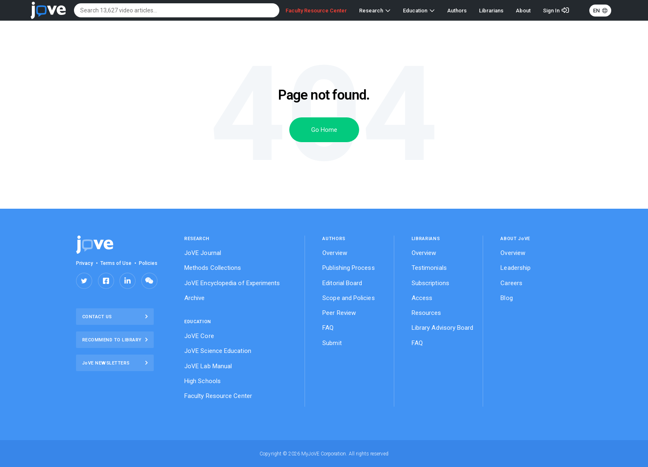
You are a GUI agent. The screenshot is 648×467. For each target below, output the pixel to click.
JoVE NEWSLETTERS (115, 363)
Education (419, 10)
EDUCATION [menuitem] (197, 321)
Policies (148, 263)
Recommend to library (115, 340)
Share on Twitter (84, 281)
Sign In (551, 10)
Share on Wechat (149, 281)
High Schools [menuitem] (202, 381)
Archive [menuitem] (194, 298)
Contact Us (115, 316)
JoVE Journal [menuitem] (202, 253)
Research (375, 10)
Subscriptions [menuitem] (430, 283)
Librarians (491, 10)
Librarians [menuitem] (426, 238)
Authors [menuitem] (333, 238)
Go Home (324, 129)
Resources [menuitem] (426, 313)
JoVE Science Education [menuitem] (217, 351)
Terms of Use (116, 263)
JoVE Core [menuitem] (199, 336)
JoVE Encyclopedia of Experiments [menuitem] (232, 283)
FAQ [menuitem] (328, 327)
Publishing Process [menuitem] (348, 268)
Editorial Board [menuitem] (342, 283)
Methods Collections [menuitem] (212, 268)
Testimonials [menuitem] (429, 268)
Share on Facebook (106, 281)
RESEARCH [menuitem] (196, 238)
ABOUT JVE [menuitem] (515, 238)
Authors (457, 10)
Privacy (84, 263)
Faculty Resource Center (316, 10)
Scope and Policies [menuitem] (348, 298)
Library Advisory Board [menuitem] (443, 327)
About (523, 10)
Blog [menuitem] (506, 298)
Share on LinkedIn (127, 281)
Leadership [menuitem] (515, 268)
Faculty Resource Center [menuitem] (218, 396)
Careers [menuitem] (511, 283)
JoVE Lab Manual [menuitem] (208, 366)
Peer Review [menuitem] (339, 313)
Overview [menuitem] (334, 253)
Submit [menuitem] (331, 343)
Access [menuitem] (422, 298)
